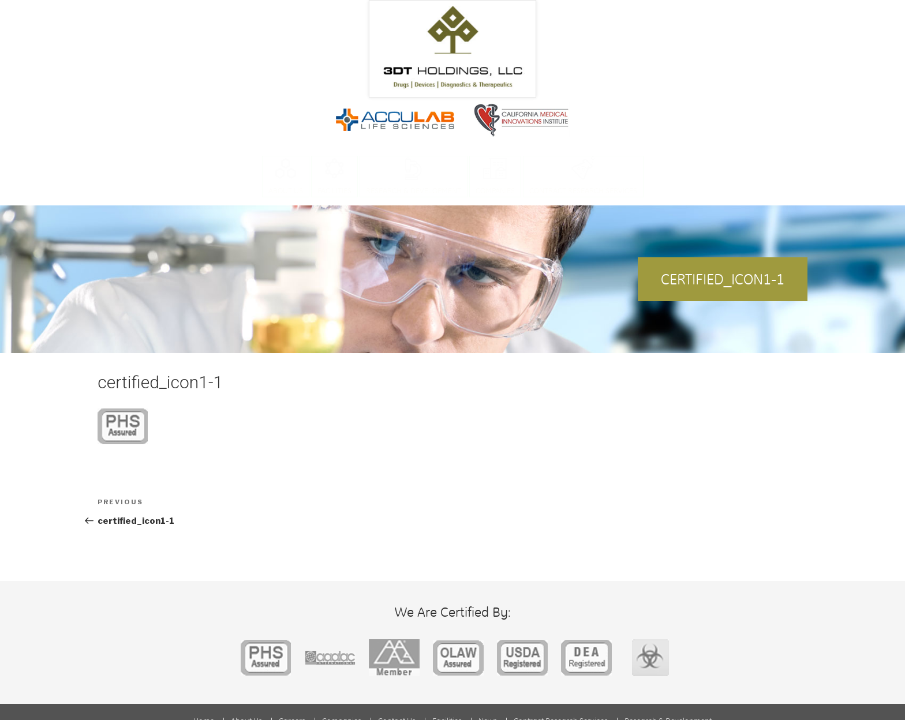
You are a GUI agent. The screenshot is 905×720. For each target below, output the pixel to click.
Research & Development (413, 189)
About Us (285, 189)
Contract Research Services (583, 189)
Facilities (334, 189)
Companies (495, 189)
